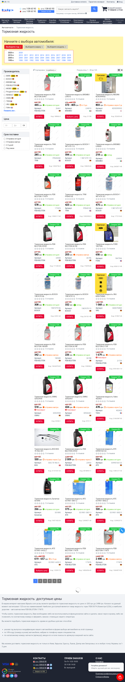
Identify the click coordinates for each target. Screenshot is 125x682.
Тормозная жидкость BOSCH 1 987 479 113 (77, 145)
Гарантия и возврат (96, 2)
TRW (9, 101)
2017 (58, 55)
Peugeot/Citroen (15, 92)
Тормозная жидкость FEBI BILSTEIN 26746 (75, 245)
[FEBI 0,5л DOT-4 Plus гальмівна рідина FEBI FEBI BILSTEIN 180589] (47, 332)
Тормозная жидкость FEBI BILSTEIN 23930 (44, 245)
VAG (10, 104)
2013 (37, 55)
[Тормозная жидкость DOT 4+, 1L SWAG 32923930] (47, 385)
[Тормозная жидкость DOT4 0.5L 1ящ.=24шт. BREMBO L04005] (109, 133)
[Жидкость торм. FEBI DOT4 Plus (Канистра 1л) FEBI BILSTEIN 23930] (47, 233)
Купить (39, 117)
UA (4, 2)
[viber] (16, 676)
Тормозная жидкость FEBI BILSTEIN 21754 (106, 345)
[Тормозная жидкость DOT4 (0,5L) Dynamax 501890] (47, 488)
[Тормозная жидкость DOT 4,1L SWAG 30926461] (78, 385)
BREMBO (10, 82)
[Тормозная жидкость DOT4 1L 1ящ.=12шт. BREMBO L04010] (78, 83)
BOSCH (10, 79)
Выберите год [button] (13, 47)
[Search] (94, 9)
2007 (58, 58)
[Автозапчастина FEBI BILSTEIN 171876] (78, 537)
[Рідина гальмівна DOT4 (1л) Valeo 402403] (109, 385)
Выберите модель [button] (56, 47)
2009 (69, 58)
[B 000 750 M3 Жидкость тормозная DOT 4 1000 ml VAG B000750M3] (109, 282)
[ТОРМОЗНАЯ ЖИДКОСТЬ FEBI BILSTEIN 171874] (47, 183)
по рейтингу (51, 70)
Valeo (9, 108)
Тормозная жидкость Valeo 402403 (107, 398)
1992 (31, 60)
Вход (120, 2)
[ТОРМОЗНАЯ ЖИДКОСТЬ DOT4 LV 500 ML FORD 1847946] (108, 233)
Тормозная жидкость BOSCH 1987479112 (76, 295)
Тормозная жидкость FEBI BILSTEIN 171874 (44, 195)
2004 (42, 58)
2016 (53, 55)
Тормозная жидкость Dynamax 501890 (46, 500)
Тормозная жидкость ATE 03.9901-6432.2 (44, 549)
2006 (53, 58)
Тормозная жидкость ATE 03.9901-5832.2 (106, 500)
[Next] (59, 581)
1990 (21, 60)
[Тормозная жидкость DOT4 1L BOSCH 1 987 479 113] (78, 132)
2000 (21, 58)
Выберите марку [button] (34, 47)
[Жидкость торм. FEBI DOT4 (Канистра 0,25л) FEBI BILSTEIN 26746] (78, 233)
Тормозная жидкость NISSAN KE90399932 (107, 95)
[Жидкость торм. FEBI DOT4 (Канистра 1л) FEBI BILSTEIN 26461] (47, 83)
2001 (26, 58)
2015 (47, 55)
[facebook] (3, 676)
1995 (47, 60)
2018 (64, 55)
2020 (21, 53)
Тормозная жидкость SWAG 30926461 (76, 398)
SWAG (8, 98)
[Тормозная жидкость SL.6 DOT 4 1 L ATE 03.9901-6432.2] (47, 537)
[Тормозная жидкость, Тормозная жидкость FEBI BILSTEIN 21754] (108, 333)
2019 (69, 55)
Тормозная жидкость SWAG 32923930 (45, 398)
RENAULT (12, 95)
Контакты (111, 2)
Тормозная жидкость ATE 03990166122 (106, 450)
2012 (31, 55)
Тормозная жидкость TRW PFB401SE (75, 195)
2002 (31, 58)
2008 (64, 58)
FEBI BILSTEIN (11, 85)
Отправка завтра (12, 142)
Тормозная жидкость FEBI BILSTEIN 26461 (44, 95)
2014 (42, 55)
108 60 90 (28, 8)
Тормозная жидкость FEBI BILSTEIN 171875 (106, 549)
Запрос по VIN (46, 11)
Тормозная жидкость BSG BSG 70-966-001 (46, 450)
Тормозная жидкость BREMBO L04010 (77, 95)
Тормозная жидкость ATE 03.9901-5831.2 (75, 500)
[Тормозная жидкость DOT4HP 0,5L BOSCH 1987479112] (78, 282)
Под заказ (9, 148)
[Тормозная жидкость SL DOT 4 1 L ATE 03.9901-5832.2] (109, 487)
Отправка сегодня (12, 139)
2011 (26, 55)
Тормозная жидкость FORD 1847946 (107, 245)
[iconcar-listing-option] (121, 70)
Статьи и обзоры (102, 677)
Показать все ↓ (10, 111)
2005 (47, 58)
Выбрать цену (72, 117)
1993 (37, 60)
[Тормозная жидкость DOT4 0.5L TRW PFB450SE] (47, 132)
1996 (53, 60)
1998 (64, 60)
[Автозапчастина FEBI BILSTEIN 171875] (109, 537)
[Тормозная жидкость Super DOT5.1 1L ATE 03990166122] (109, 437)
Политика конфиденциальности (108, 674)
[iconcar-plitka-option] (118, 70)
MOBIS (12, 88)
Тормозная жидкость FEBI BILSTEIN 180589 (44, 345)
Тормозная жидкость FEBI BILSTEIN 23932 (75, 450)
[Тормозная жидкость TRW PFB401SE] (78, 182)
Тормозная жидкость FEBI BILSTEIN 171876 (75, 549)
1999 (69, 60)
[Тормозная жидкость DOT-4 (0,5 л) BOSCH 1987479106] (47, 282)
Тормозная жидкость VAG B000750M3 (106, 295)
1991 (26, 60)
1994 (42, 60)
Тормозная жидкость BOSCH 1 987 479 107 (108, 195)
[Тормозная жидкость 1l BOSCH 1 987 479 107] (109, 183)
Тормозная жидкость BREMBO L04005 (108, 145)
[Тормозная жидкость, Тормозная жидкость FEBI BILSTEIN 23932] (78, 438)
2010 (21, 55)
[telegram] (12, 676)
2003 (37, 58)
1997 (58, 60)
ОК (24, 125)
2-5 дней (8, 145)
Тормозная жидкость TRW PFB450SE (45, 145)
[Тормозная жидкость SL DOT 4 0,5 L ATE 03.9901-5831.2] (78, 487)
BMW (11, 76)
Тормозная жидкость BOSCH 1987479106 (46, 295)
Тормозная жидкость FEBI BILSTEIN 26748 (75, 345)
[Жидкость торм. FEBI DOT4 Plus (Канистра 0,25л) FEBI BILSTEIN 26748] (78, 332)
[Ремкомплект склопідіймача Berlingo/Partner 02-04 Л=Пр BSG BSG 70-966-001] (47, 437)
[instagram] (8, 676)
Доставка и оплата (78, 2)
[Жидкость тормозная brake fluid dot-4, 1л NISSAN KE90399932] (109, 83)
